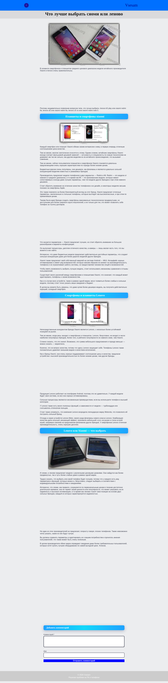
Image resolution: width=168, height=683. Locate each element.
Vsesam (131, 5)
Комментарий (49, 634)
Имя (45, 651)
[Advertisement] (84, 89)
